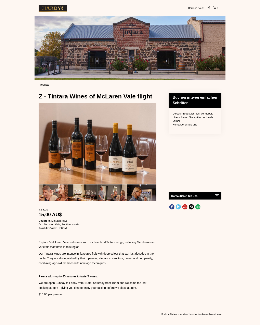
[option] (53, 192)
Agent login (215, 314)
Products (44, 84)
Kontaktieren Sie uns (185, 124)
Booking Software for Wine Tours (178, 314)
